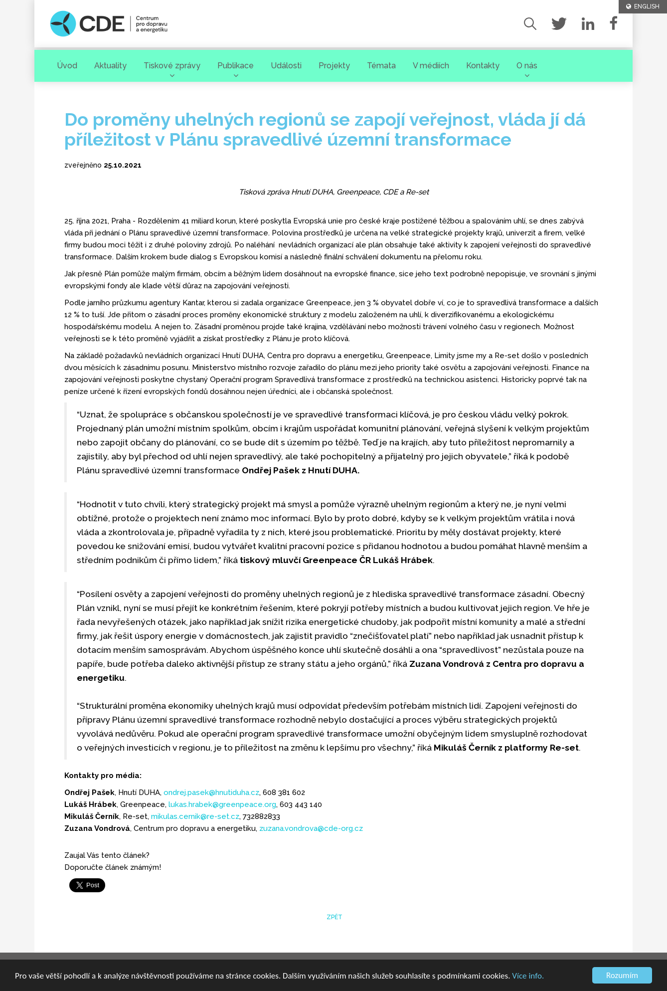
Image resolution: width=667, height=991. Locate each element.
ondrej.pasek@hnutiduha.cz (211, 792)
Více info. (528, 976)
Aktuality (110, 65)
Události (286, 65)
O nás (526, 65)
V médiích (431, 65)
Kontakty (483, 65)
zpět (333, 917)
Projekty (334, 65)
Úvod (67, 65)
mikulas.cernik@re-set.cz (195, 816)
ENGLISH (643, 6)
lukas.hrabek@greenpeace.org (222, 804)
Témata (381, 65)
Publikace (235, 65)
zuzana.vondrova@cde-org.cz (311, 828)
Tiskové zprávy (172, 65)
